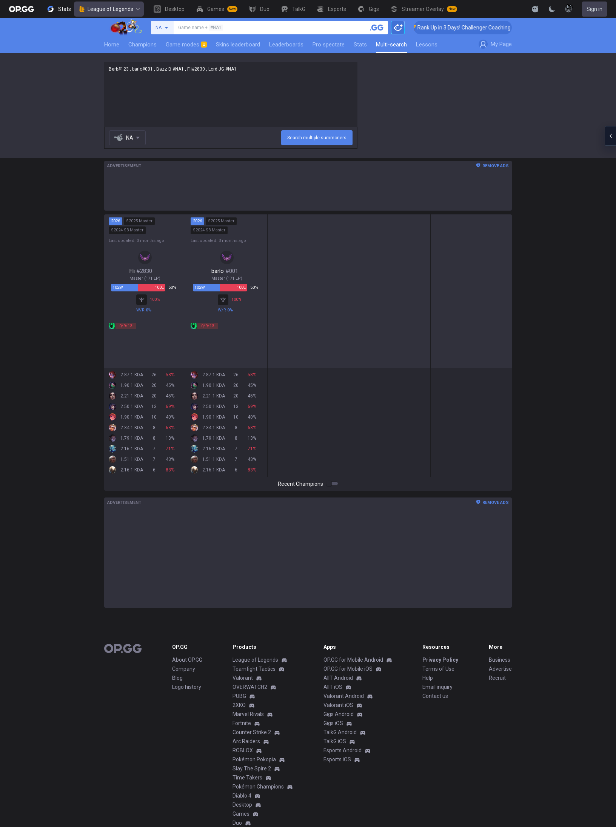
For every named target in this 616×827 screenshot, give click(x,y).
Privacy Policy (440, 660)
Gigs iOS (333, 723)
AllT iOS (332, 687)
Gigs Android (338, 714)
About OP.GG (187, 660)
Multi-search (391, 44)
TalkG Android (340, 732)
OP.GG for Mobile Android (353, 660)
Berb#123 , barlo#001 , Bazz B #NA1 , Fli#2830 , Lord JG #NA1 (230, 94)
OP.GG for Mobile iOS (348, 669)
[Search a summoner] (376, 27)
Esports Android (342, 750)
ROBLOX (243, 750)
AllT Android (338, 678)
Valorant (243, 678)
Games (241, 814)
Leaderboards (286, 44)
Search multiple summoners (316, 137)
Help (427, 678)
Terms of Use (438, 669)
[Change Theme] (551, 9)
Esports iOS (337, 759)
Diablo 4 (242, 796)
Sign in (594, 9)
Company (183, 669)
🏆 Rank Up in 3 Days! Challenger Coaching (470, 28)
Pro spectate (329, 44)
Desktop (242, 805)
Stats (360, 44)
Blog (177, 678)
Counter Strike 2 (252, 732)
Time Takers (247, 778)
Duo (237, 823)
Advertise (500, 669)
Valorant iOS (338, 705)
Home (111, 44)
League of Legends (109, 9)
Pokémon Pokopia (254, 759)
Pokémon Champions (258, 787)
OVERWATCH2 (250, 687)
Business (499, 660)
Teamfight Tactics (254, 669)
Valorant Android (343, 696)
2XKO (239, 705)
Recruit (497, 678)
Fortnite (242, 723)
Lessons (426, 44)
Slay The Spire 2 (252, 768)
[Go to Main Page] (21, 9)
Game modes (186, 44)
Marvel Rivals (248, 714)
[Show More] (535, 9)
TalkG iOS (334, 741)
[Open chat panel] (610, 136)
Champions (142, 44)
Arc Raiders (246, 741)
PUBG (239, 696)
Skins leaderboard (238, 44)
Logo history (186, 687)
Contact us (435, 696)
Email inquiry (437, 687)
